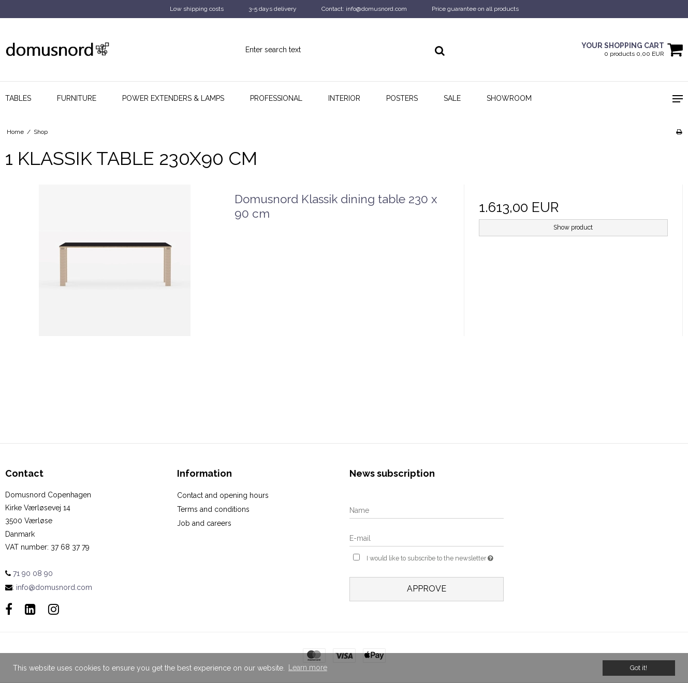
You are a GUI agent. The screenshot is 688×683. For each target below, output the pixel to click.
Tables (18, 98)
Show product (573, 227)
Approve (426, 589)
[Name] (426, 510)
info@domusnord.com (54, 587)
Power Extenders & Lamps (173, 98)
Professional (276, 98)
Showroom (509, 98)
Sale (452, 98)
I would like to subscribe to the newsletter (435, 557)
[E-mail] (426, 538)
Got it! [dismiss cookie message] (638, 668)
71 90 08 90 (29, 573)
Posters (402, 98)
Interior (344, 98)
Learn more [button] (307, 667)
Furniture (76, 98)
